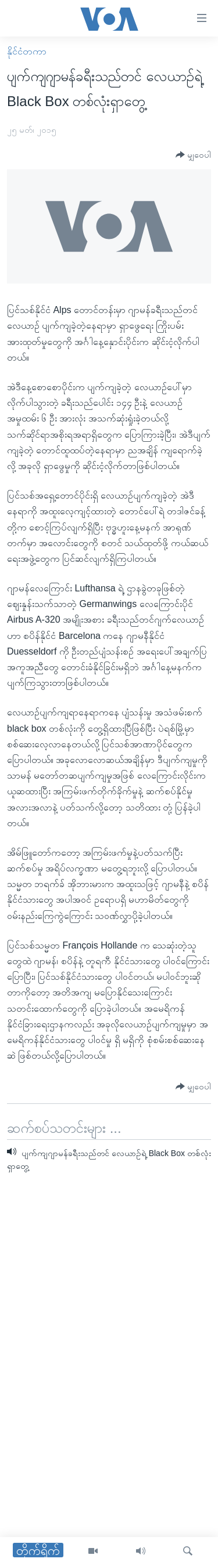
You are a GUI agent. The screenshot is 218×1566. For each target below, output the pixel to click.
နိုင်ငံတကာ (27, 51)
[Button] (193, 155)
